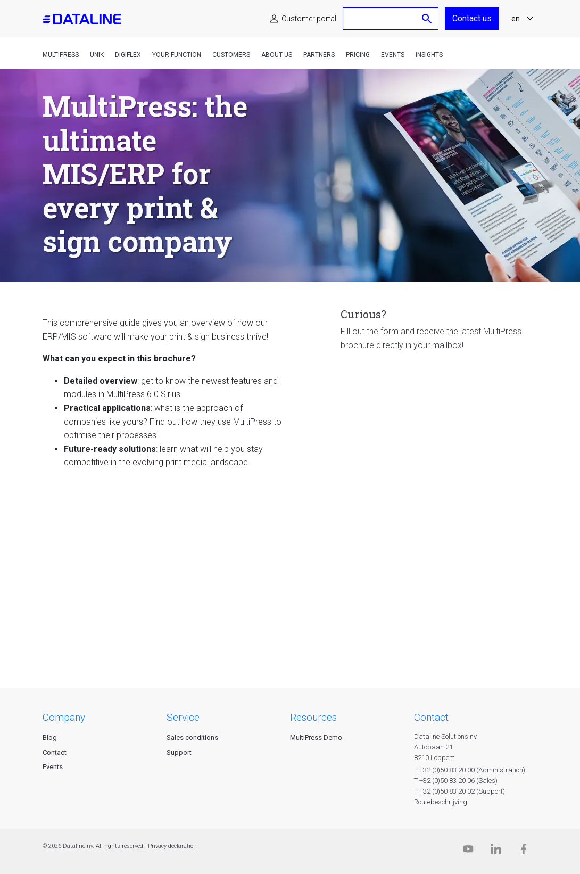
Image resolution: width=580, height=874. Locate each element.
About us (276, 55)
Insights (429, 55)
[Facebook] (523, 851)
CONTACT (431, 717)
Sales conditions (192, 737)
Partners (319, 55)
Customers (231, 55)
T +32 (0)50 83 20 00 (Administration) (469, 770)
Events (392, 55)
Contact (55, 752)
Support (179, 752)
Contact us (472, 18)
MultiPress (61, 55)
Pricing (358, 55)
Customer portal (308, 18)
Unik (97, 55)
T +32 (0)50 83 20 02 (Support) (459, 791)
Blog (50, 737)
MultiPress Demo (316, 737)
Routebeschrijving (440, 802)
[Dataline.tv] (468, 851)
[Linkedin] (496, 851)
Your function (176, 55)
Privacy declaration (172, 846)
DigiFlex (128, 55)
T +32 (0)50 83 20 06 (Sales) (456, 781)
